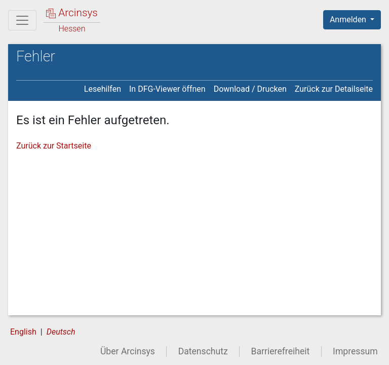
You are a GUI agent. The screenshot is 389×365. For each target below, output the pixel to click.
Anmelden (349, 19)
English (23, 332)
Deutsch (61, 332)
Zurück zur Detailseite (334, 89)
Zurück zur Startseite (53, 146)
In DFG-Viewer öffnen (167, 89)
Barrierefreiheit (280, 351)
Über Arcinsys (127, 351)
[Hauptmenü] (22, 20)
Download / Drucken (250, 89)
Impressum (355, 351)
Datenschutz (203, 351)
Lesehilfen (102, 89)
